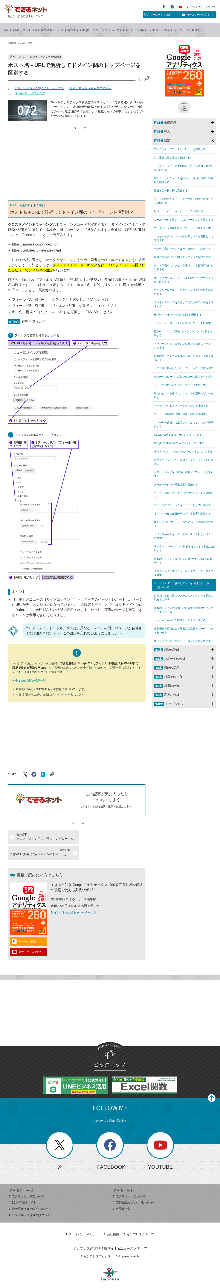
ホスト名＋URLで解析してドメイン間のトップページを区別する (183, 585)
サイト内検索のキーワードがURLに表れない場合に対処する (183, 536)
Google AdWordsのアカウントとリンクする (179, 434)
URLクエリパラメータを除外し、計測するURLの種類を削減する (183, 180)
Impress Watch (127, 1241)
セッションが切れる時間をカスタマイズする (180, 620)
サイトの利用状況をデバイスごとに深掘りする (181, 385)
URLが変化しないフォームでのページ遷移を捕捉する (183, 523)
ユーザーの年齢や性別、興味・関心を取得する (181, 414)
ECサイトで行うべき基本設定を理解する (178, 314)
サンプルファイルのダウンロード (33, 1199)
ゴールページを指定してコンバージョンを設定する (183, 219)
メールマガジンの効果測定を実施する (176, 484)
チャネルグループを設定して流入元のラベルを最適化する (183, 304)
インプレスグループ (139, 1218)
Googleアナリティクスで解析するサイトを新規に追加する (184, 548)
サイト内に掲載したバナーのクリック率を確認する (183, 368)
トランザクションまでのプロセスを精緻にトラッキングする (183, 345)
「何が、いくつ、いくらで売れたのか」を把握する (183, 323)
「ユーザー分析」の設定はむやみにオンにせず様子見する (183, 424)
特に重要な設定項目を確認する (172, 157)
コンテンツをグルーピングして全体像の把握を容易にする (183, 292)
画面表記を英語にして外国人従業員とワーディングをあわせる (183, 630)
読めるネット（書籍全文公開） (34, 30)
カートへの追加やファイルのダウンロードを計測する (183, 494)
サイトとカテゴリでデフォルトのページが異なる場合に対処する (183, 279)
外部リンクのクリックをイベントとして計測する (182, 505)
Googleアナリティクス (29, 93)
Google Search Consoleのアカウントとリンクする (183, 451)
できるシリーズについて (27, 1180)
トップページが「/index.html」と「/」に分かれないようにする (184, 168)
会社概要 (111, 1218)
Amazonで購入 (27, 926)
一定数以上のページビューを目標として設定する (182, 248)
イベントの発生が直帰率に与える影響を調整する (182, 513)
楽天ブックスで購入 (30, 936)
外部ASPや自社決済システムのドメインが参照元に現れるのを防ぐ (183, 597)
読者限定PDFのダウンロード (30, 1193)
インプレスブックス (96, 1241)
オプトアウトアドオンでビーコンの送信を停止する (183, 640)
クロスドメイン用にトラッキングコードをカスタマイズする (183, 573)
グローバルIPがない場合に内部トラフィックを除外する (183, 474)
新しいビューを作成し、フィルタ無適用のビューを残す (183, 395)
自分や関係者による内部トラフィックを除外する (182, 257)
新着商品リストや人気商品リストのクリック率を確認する (183, 357)
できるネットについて (201, 6)
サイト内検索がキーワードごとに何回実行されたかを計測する (183, 200)
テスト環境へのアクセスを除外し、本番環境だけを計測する (183, 267)
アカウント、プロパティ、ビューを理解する (180, 149)
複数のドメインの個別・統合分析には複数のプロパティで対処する (183, 609)
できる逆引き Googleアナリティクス (86, 30)
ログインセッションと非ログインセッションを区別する (183, 461)
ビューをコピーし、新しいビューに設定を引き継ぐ (183, 376)
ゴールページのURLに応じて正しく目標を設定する (183, 228)
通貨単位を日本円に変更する (171, 190)
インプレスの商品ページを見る (73, 897)
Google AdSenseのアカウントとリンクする (179, 443)
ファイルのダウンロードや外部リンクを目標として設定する (183, 238)
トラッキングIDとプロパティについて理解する (181, 405)
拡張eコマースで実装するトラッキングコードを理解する (183, 333)
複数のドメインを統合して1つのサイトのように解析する (183, 560)
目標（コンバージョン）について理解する (178, 211)
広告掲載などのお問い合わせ (134, 1187)
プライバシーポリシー (82, 1218)
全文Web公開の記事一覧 (30, 680)
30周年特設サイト (22, 1187)
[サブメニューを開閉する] (212, 122)
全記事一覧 (122, 1193)
